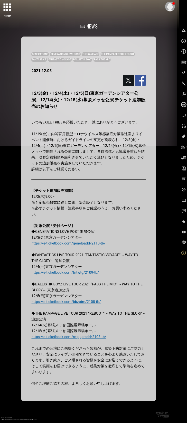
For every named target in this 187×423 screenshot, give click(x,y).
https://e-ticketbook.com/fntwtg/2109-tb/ (65, 272)
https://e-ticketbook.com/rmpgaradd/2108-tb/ (68, 337)
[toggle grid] (7, 7)
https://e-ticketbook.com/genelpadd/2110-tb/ (68, 243)
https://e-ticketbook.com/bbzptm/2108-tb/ (66, 302)
